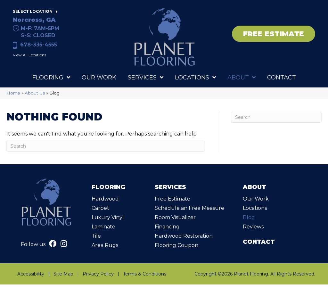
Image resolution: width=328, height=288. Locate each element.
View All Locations (29, 56)
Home (13, 96)
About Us (35, 96)
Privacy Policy (98, 277)
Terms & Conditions (144, 277)
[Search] (105, 149)
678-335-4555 (38, 47)
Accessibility (30, 277)
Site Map (63, 277)
